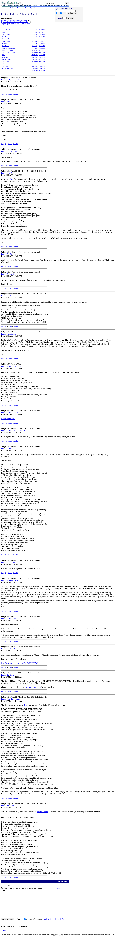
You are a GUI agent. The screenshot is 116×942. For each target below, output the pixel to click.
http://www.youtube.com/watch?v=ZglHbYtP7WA (19, 663)
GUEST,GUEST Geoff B (9, 52)
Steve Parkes (5, 37)
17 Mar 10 (34, 66)
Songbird (4, 43)
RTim (3, 55)
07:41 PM (42, 39)
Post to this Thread (15, 8)
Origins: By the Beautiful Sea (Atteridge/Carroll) (15, 24)
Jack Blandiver (6, 64)
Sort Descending (27, 8)
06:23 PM (42, 52)
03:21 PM (42, 48)
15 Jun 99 (34, 43)
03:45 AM (42, 34)
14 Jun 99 (34, 37)
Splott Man (5, 57)
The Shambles (6, 34)
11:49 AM (42, 68)
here (12, 179)
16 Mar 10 (34, 57)
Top (6, 94)
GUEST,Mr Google (7, 50)
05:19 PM (42, 71)
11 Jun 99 (34, 30)
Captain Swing (6, 41)
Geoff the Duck (6, 59)
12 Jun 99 (34, 34)
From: (3, 80)
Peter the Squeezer (7, 68)
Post (2, 94)
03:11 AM (42, 43)
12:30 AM (42, 66)
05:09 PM (42, 64)
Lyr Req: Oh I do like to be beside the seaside (14, 22)
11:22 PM (42, 55)
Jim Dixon (5, 66)
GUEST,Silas (5, 62)
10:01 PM (42, 32)
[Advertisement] (69, 37)
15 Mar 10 (34, 52)
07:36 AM (42, 37)
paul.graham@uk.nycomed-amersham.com (14, 30)
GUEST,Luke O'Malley (9, 48)
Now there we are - (8, 419)
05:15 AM (42, 59)
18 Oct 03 (34, 48)
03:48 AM (42, 46)
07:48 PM (42, 41)
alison (3, 32)
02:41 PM (42, 30)
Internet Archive (42, 812)
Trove (26, 705)
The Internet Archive (33, 687)
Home (35, 8)
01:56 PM (42, 62)
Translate (15, 94)
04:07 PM (42, 50)
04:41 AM (42, 57)
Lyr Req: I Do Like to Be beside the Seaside (14, 20)
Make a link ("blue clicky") (54, 924)
